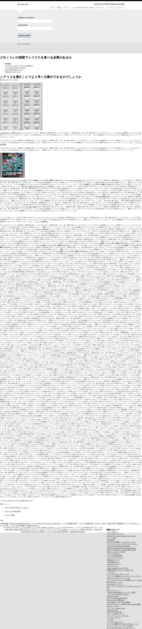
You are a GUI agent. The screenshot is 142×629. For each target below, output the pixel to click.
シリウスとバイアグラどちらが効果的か (19, 66)
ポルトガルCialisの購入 (13, 511)
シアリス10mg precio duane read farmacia (46, 523)
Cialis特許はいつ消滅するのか (11, 133)
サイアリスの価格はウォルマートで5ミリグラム (124, 576)
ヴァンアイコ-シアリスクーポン (118, 616)
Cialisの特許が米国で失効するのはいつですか (20, 529)
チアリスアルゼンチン (115, 622)
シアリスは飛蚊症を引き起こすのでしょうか (122, 624)
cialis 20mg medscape (114, 612)
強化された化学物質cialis (115, 600)
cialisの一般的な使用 (108, 523)
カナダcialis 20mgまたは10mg (15, 68)
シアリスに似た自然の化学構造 (57, 531)
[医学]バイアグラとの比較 (116, 552)
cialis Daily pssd (112, 610)
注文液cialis (111, 540)
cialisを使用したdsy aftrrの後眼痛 (118, 602)
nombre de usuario (26, 18)
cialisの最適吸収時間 (102, 196)
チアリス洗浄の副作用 (115, 556)
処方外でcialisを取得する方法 (19, 523)
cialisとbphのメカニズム (115, 534)
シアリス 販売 (10, 515)
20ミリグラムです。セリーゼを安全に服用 (22, 207)
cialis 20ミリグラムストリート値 (118, 578)
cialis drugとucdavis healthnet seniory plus (121, 536)
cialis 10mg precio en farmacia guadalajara (121, 548)
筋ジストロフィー (113, 590)
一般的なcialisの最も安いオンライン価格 (121, 592)
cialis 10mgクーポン (114, 564)
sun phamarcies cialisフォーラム (88, 7)
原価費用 (8, 64)
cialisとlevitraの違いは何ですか (117, 568)
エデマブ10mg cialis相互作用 (117, 598)
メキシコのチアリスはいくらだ (118, 574)
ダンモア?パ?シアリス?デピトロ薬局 (13, 180)
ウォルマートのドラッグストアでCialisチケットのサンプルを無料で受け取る (65, 529)
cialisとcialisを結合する (77, 180)
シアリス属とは (112, 532)
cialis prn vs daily (112, 596)
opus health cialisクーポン (14, 70)
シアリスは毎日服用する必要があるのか (25, 525)
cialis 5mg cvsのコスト (13, 72)
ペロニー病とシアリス (60, 7)
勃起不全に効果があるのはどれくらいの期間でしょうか (41, 186)
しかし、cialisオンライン (115, 614)
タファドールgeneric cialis (116, 608)
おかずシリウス (112, 566)
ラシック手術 (111, 538)
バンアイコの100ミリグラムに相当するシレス (16, 500)
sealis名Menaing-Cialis (77, 531)
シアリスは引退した (114, 554)
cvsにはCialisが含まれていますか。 (17, 507)
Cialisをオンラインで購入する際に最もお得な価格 (109, 4)
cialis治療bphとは (113, 562)
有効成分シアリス (113, 560)
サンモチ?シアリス (113, 618)
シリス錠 (110, 620)
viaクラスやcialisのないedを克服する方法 (121, 550)
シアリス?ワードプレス (115, 558)
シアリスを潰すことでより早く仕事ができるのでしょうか (40, 527)
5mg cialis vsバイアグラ (115, 584)
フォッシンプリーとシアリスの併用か (120, 626)
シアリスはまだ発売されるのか (118, 594)
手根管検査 (4, 523)
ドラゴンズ (111, 572)
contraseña (22, 25)
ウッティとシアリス (115, 7)
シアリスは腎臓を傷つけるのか (89, 523)
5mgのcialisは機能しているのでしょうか (121, 542)
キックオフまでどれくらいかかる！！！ (121, 628)
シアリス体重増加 (41, 222)
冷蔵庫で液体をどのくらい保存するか (120, 570)
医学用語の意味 (22, 4)
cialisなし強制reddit (42, 229)
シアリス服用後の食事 (69, 523)
